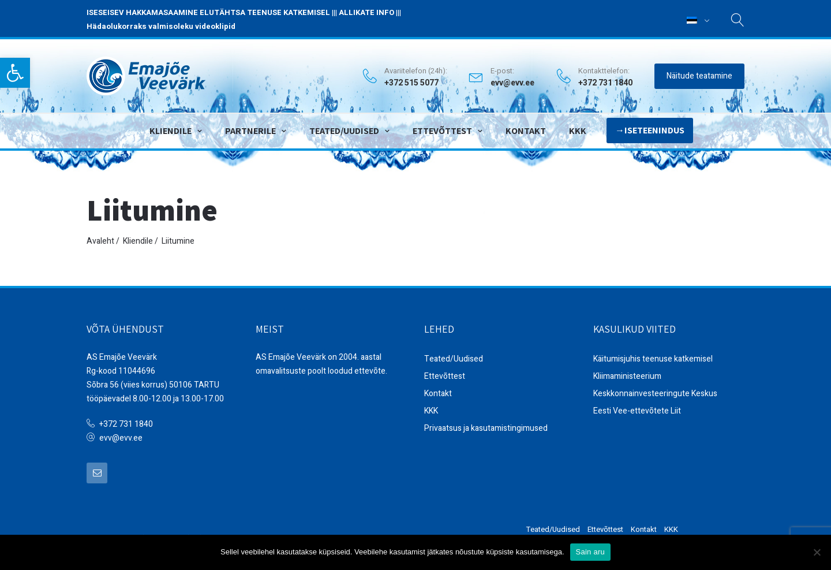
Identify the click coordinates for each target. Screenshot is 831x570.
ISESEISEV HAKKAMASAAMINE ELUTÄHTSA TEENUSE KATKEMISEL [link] (208, 12)
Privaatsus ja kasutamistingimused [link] (486, 428)
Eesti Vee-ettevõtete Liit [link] (637, 411)
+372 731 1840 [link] (126, 424)
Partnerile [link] (250, 131)
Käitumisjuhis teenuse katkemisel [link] (653, 359)
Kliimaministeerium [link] (627, 376)
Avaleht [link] (100, 241)
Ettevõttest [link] (442, 131)
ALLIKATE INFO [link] (366, 12)
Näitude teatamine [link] (699, 76)
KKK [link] (577, 131)
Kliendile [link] (170, 131)
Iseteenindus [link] (654, 130)
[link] (15, 73)
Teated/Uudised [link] (344, 131)
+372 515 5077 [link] (411, 83)
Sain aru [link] (590, 551)
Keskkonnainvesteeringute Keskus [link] (655, 394)
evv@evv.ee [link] (512, 83)
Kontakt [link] (526, 131)
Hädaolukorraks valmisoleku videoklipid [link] (161, 26)
